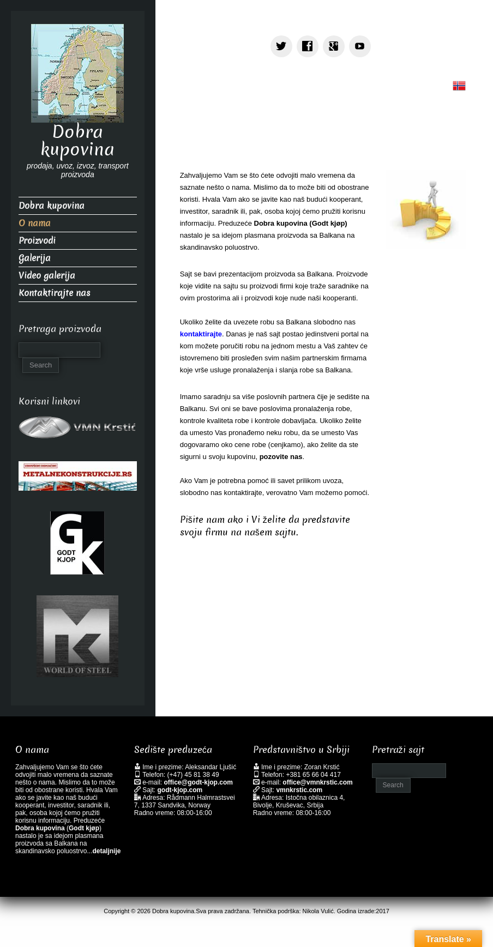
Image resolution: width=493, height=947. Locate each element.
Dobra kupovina (77, 140)
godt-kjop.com (180, 790)
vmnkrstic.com (299, 790)
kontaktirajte (201, 334)
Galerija (35, 258)
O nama (35, 223)
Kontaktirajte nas (55, 293)
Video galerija (47, 275)
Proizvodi (37, 240)
